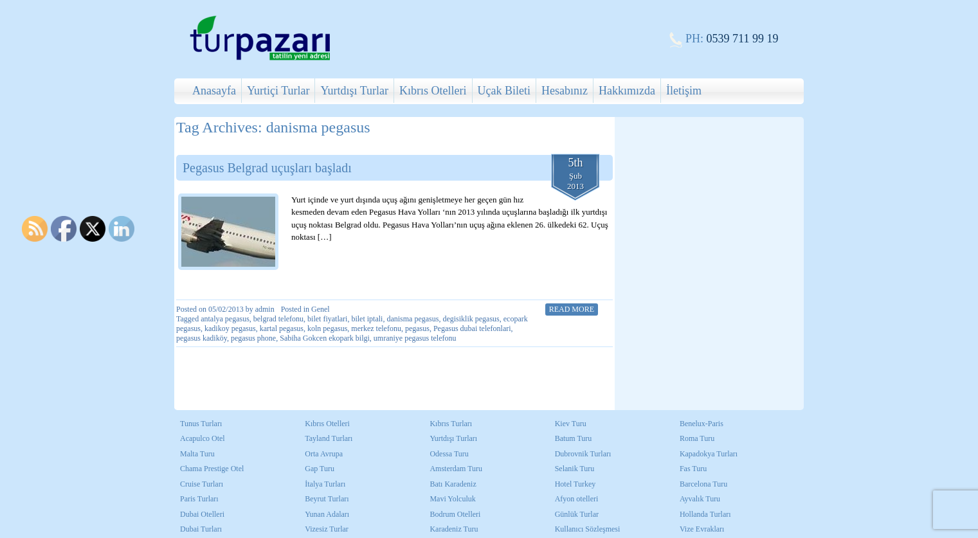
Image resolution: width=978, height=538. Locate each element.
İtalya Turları (325, 484)
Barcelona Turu (703, 484)
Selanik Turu (575, 468)
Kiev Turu (570, 423)
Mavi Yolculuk (452, 498)
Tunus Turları (201, 423)
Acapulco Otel (202, 438)
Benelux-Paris (701, 423)
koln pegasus (327, 328)
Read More (571, 309)
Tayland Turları (328, 438)
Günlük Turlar (577, 514)
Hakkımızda (627, 90)
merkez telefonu (376, 328)
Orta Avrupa (324, 453)
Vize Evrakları (702, 529)
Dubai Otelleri (202, 514)
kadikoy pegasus (230, 328)
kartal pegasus (281, 328)
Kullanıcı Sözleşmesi (587, 529)
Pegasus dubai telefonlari (472, 328)
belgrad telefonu (278, 318)
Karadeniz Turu (454, 529)
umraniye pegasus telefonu (415, 338)
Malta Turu (197, 453)
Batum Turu (573, 438)
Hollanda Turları (705, 514)
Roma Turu (697, 438)
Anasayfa (214, 90)
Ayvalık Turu (700, 498)
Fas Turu (693, 468)
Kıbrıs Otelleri (432, 90)
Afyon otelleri (577, 498)
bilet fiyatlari (327, 318)
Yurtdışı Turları (453, 438)
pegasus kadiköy (201, 338)
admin (265, 309)
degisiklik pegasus (470, 318)
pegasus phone (253, 338)
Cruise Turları (201, 484)
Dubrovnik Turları (583, 453)
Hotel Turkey (575, 484)
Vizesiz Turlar (327, 529)
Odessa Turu (449, 453)
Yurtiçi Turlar (278, 90)
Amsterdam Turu (456, 468)
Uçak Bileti (504, 90)
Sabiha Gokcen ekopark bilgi (325, 338)
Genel (320, 309)
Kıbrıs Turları (451, 423)
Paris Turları (199, 498)
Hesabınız (564, 90)
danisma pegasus (412, 318)
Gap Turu (319, 468)
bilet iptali (367, 318)
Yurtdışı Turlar (354, 90)
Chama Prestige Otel (212, 468)
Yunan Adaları (327, 514)
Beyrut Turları (327, 498)
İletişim (684, 90)
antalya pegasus (225, 318)
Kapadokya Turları (709, 453)
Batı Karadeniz (453, 484)
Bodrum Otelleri (455, 514)
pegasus (417, 328)
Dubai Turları (201, 529)
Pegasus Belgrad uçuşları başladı (267, 168)
